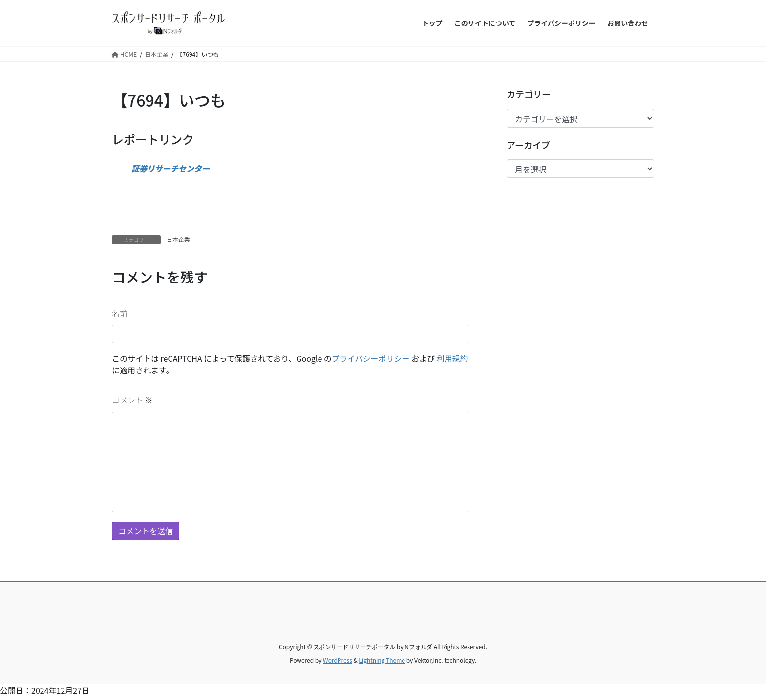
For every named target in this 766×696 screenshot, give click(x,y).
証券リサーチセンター (170, 168)
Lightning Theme (382, 660)
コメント (132, 400)
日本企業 (178, 239)
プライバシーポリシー (371, 358)
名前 (120, 313)
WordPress (337, 660)
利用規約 (452, 358)
